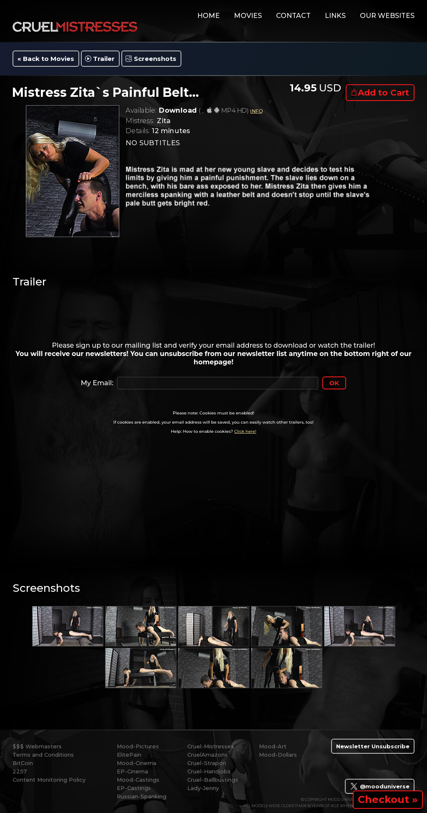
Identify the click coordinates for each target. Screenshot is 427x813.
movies (248, 16)
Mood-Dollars (278, 754)
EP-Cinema (132, 771)
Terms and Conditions (43, 754)
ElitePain (129, 754)
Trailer (104, 59)
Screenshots (155, 59)
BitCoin (23, 763)
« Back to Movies (46, 59)
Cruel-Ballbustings (212, 779)
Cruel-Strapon (206, 763)
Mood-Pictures (138, 746)
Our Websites (387, 16)
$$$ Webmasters (37, 746)
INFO (256, 111)
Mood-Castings (138, 779)
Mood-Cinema (136, 763)
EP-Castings (134, 788)
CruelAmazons (207, 754)
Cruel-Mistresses (210, 746)
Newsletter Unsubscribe (372, 746)
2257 (20, 771)
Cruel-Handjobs (209, 771)
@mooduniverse (379, 786)
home (208, 16)
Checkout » (388, 799)
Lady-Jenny (203, 788)
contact (293, 16)
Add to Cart (383, 93)
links (335, 16)
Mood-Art (272, 746)
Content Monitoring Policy (49, 779)
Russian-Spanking (141, 796)
